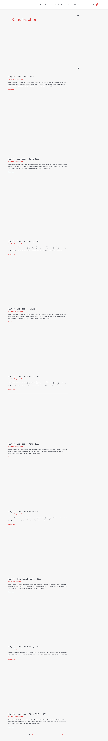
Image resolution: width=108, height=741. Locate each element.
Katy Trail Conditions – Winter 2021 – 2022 (27, 714)
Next (64, 735)
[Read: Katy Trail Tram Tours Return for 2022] (38, 553)
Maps (53, 4)
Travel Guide (75, 4)
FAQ (93, 4)
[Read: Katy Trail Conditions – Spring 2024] (38, 208)
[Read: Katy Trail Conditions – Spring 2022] (38, 621)
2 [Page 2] (32, 735)
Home (41, 4)
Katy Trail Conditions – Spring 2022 (23, 646)
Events (67, 4)
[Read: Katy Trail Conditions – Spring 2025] (38, 126)
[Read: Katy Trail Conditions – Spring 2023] (38, 351)
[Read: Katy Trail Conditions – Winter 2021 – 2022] (38, 688)
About (46, 4)
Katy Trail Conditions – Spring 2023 (23, 376)
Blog (89, 4)
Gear (82, 4)
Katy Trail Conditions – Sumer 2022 (23, 511)
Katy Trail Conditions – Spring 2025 (23, 159)
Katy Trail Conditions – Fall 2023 (22, 309)
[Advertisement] (88, 41)
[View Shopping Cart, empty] (97, 4)
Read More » (11, 89)
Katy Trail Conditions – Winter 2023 (23, 444)
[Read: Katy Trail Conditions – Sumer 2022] (38, 486)
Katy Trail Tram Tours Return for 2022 (24, 579)
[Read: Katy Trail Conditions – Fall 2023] (38, 283)
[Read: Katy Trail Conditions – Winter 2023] (38, 418)
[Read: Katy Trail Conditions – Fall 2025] (38, 51)
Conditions (61, 4)
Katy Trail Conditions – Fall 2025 (22, 76)
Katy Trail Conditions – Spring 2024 (23, 241)
